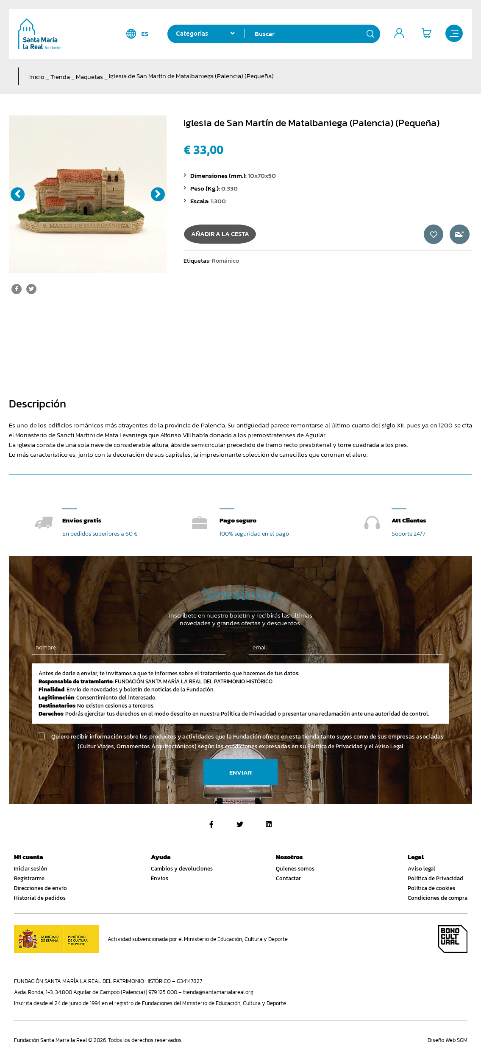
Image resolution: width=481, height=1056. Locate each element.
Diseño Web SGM (447, 1040)
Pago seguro (238, 520)
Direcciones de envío (40, 889)
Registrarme (29, 879)
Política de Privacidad (435, 879)
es (139, 33)
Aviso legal (421, 869)
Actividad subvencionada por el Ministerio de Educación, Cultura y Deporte (198, 939)
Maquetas (89, 76)
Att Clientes (409, 520)
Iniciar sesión (30, 869)
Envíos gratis (81, 520)
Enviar (240, 772)
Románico (225, 264)
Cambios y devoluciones (182, 869)
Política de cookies (431, 889)
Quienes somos (295, 869)
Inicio (36, 76)
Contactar (288, 879)
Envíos (159, 879)
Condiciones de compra (437, 898)
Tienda (60, 76)
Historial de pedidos (40, 898)
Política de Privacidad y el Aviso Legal (355, 746)
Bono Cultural (452, 939)
